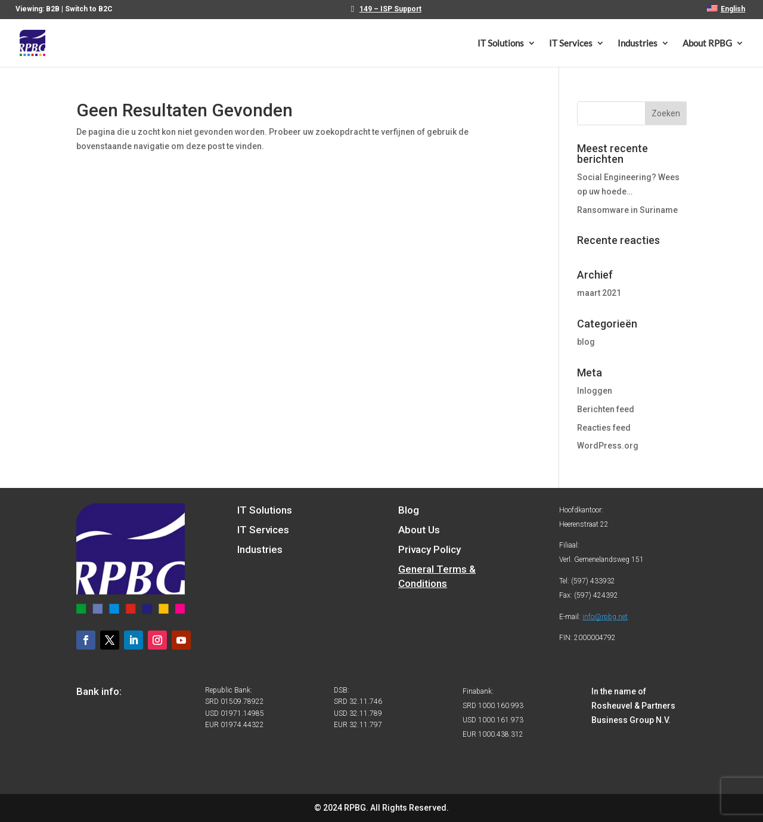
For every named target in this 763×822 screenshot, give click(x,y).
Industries (637, 43)
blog (586, 342)
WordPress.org (607, 445)
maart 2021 (599, 293)
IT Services (571, 43)
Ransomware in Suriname (627, 210)
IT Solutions (500, 43)
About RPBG (707, 43)
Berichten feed (605, 409)
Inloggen (594, 390)
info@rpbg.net (605, 617)
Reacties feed (604, 427)
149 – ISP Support (390, 9)
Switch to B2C (89, 9)
